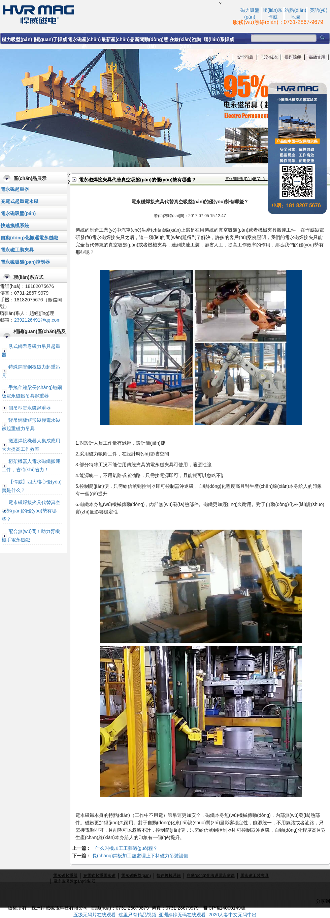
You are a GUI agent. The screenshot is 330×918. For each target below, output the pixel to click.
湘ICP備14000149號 (223, 908)
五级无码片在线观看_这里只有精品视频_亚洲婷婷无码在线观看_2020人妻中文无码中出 (165, 914)
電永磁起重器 (15, 189)
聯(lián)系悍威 (219, 39)
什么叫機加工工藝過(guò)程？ (126, 848)
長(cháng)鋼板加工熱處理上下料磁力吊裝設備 (140, 855)
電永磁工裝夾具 (17, 250)
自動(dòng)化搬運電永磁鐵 (29, 237)
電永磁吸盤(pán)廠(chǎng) (247, 179)
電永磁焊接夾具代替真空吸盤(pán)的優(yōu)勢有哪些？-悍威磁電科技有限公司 (109, 14)
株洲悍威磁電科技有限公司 (59, 908)
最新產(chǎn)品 (117, 39)
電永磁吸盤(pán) (18, 213)
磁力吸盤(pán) (17, 39)
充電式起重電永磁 (19, 201)
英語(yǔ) (318, 10)
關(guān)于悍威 (50, 39)
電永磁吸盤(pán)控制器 (25, 262)
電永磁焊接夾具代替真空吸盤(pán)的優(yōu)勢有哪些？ (31, 511)
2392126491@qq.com (37, 320)
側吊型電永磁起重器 (29, 408)
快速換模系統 (15, 225)
